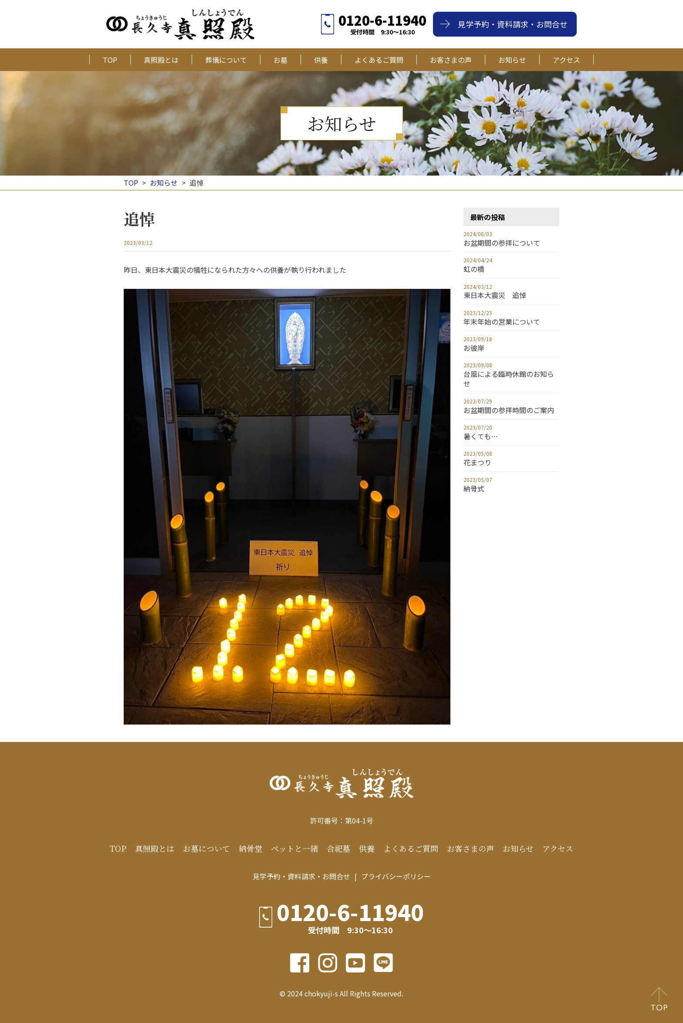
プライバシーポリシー (396, 876)
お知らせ (512, 59)
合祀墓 (338, 848)
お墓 (280, 59)
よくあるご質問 (379, 59)
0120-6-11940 (382, 20)
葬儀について (226, 59)
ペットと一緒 (294, 848)
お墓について (206, 848)
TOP (110, 59)
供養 (321, 59)
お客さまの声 (451, 59)
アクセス (566, 59)
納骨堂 (250, 848)
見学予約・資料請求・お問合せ (513, 24)
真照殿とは (161, 59)
